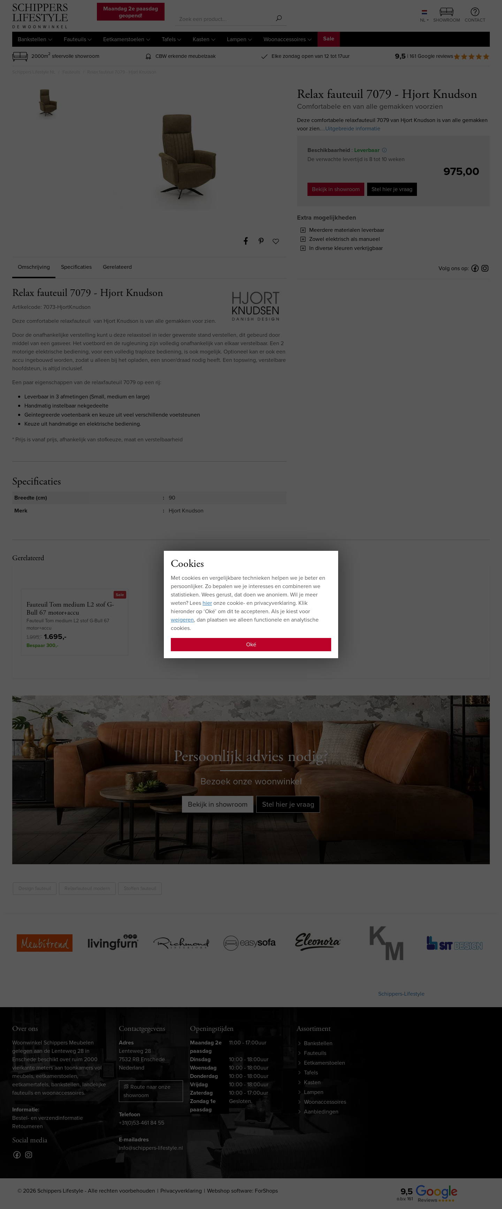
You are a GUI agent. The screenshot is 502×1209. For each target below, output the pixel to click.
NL (423, 16)
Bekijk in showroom (336, 189)
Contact (475, 15)
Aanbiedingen (321, 1112)
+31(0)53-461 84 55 (141, 1123)
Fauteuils (75, 39)
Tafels (169, 39)
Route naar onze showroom (146, 1091)
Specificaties (76, 267)
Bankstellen (32, 39)
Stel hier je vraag (392, 189)
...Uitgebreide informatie (350, 128)
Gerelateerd (117, 267)
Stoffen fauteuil (140, 888)
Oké (251, 644)
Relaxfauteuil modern (87, 888)
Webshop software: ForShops (242, 1191)
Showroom (446, 16)
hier (207, 603)
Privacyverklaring (181, 1191)
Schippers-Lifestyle (401, 994)
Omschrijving (34, 267)
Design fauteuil (34, 888)
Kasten (201, 39)
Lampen (236, 39)
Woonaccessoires (285, 39)
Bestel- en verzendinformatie (47, 1118)
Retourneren (27, 1126)
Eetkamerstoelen (123, 39)
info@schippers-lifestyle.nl (151, 1148)
